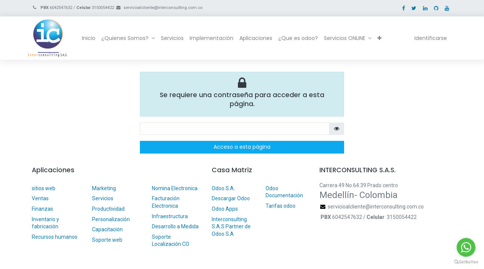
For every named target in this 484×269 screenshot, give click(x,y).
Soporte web (107, 240)
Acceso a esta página (242, 147)
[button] (384, 38)
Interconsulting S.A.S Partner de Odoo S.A (231, 226)
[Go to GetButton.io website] (466, 261)
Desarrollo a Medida (175, 226)
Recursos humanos (54, 237)
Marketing (104, 188)
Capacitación (107, 229)
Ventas (40, 198)
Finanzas (42, 209)
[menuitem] (92, 38)
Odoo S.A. (223, 188)
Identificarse (427, 38)
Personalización (111, 219)
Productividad (108, 209)
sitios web (43, 188)
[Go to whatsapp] (466, 247)
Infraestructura (170, 216)
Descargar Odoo (231, 198)
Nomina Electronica (175, 188)
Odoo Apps (225, 209)
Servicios (102, 198)
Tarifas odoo (280, 206)
